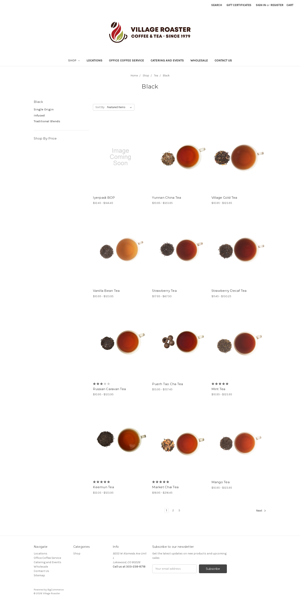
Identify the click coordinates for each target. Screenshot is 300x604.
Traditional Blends (47, 121)
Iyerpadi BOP (104, 198)
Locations (94, 60)
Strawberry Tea (164, 291)
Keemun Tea (103, 487)
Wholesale (199, 60)
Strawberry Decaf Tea (229, 291)
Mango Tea (220, 482)
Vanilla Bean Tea (106, 291)
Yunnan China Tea (166, 198)
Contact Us (223, 60)
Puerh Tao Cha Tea (167, 384)
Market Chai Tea (165, 487)
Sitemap (39, 575)
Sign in (261, 5)
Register (276, 5)
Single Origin (44, 109)
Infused (39, 115)
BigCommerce (56, 589)
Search (216, 5)
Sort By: (100, 107)
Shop (74, 60)
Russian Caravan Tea (109, 389)
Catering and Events (167, 60)
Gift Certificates (238, 5)
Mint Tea (218, 389)
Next (261, 511)
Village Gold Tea (224, 198)
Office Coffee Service (126, 60)
